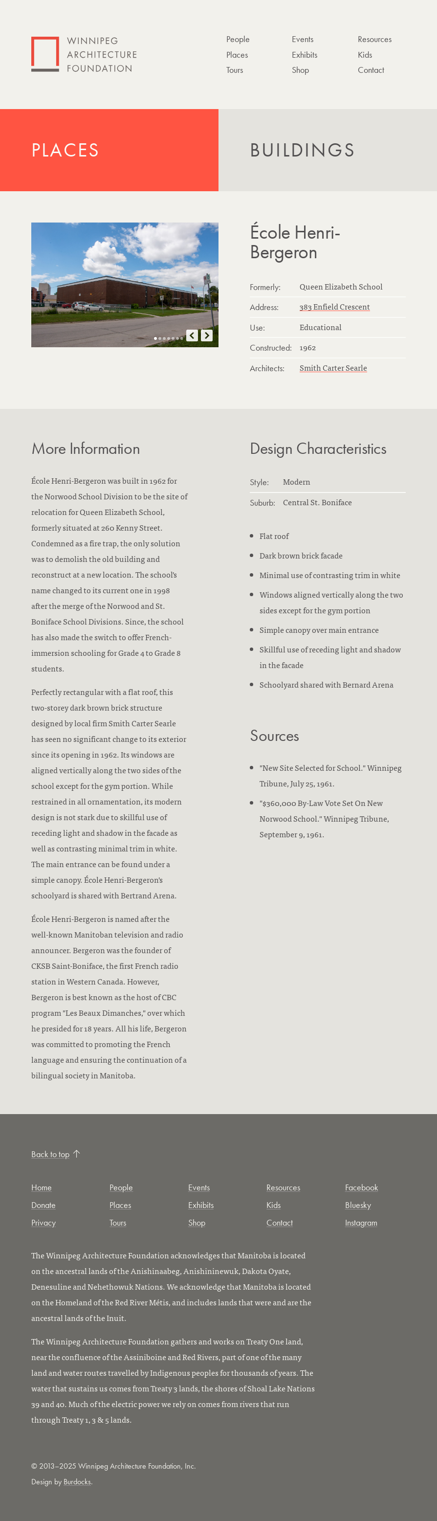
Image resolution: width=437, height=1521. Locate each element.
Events (302, 39)
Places (237, 54)
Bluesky (358, 1204)
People (238, 39)
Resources (375, 39)
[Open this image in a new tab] (124, 285)
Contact (371, 69)
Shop (300, 69)
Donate (43, 1204)
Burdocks (77, 1481)
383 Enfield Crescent (335, 306)
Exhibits (304, 54)
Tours (234, 69)
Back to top (55, 1154)
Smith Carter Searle (333, 367)
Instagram (361, 1222)
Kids (365, 54)
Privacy (43, 1222)
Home (41, 1187)
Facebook (361, 1187)
